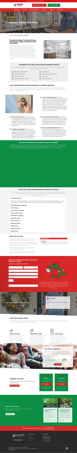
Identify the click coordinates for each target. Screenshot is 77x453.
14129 (10, 282)
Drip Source (43, 241)
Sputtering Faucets (16, 223)
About (52, 10)
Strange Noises (14, 225)
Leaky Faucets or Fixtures (17, 210)
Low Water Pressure (16, 198)
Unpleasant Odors (15, 218)
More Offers (47, 1)
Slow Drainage (14, 207)
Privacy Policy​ (31, 448)
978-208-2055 (49, 428)
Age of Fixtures (15, 231)
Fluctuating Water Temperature (19, 205)
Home (11, 35)
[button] (38, 198)
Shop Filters (60, 10)
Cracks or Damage (15, 228)
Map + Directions (46, 440)
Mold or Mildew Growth (17, 213)
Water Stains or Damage (17, 215)
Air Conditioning (34, 10)
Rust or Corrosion (15, 220)
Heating (44, 10)
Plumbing (17, 10)
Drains (25, 10)
